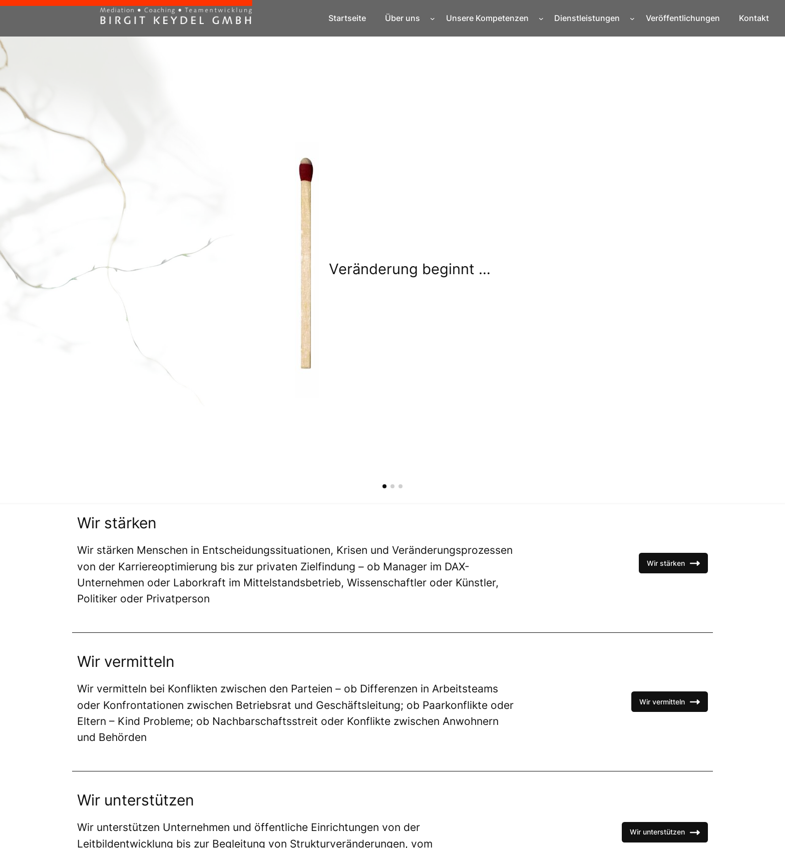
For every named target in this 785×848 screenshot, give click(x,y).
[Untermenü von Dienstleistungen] (632, 18)
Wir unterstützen (665, 832)
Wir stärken (673, 563)
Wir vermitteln (669, 702)
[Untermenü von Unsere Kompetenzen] (541, 18)
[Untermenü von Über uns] (432, 18)
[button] (384, 486)
